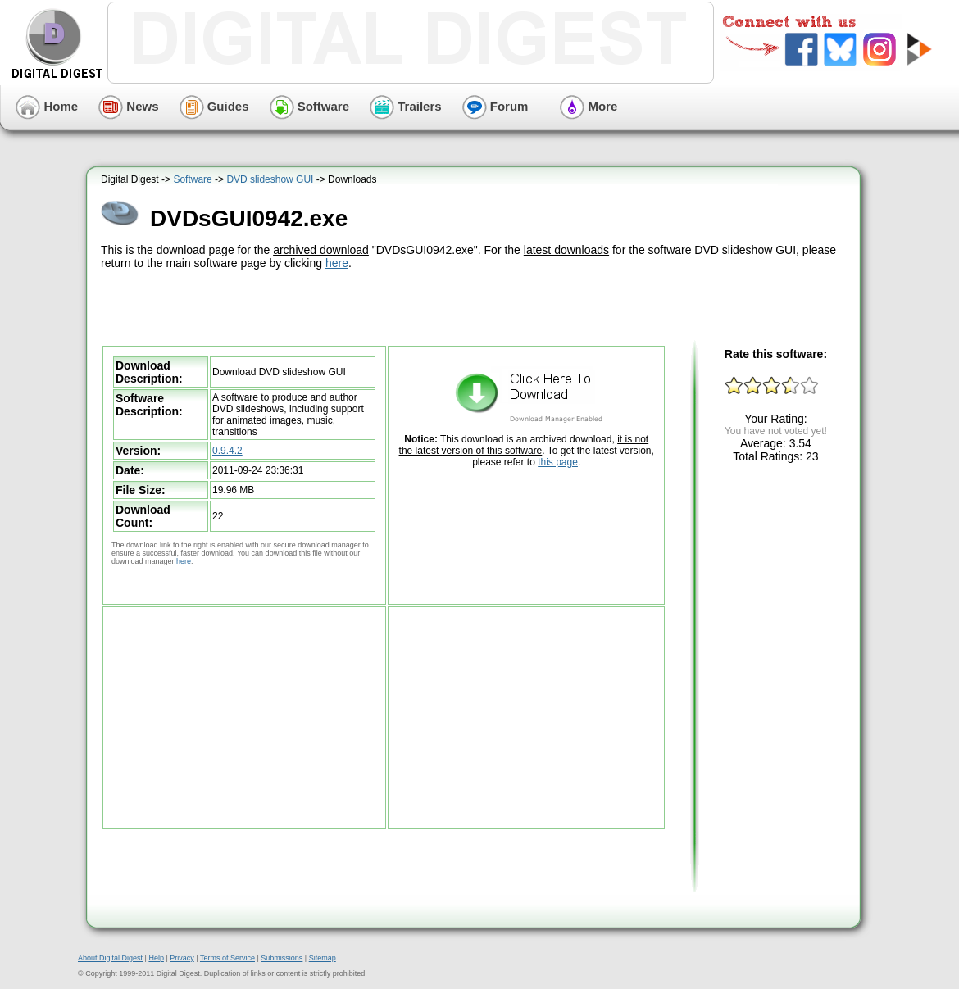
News (128, 106)
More (588, 106)
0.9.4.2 (227, 450)
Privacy (182, 958)
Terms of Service (227, 958)
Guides (214, 106)
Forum (495, 106)
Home (47, 106)
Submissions (281, 958)
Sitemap (322, 958)
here (336, 263)
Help (156, 958)
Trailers (406, 106)
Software (310, 106)
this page (558, 462)
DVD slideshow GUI (269, 179)
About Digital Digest (110, 958)
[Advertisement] (475, 305)
